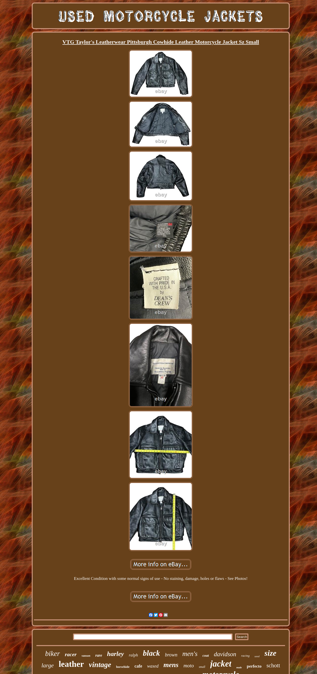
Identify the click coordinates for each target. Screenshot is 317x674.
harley (115, 653)
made (239, 667)
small (202, 667)
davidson (225, 654)
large (47, 665)
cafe (138, 666)
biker (52, 653)
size (270, 653)
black (151, 653)
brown (171, 654)
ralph (133, 655)
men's (189, 653)
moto (189, 666)
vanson (85, 655)
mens (171, 665)
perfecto (254, 666)
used (257, 656)
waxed (152, 666)
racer (71, 654)
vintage (100, 664)
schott (273, 665)
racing (245, 655)
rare (98, 655)
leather (71, 664)
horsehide (123, 667)
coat (206, 655)
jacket (221, 664)
